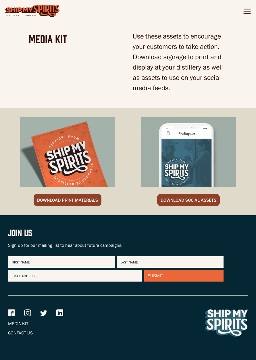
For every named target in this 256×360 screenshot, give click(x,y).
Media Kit (18, 324)
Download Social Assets (188, 201)
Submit (155, 276)
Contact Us (20, 333)
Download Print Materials (67, 201)
